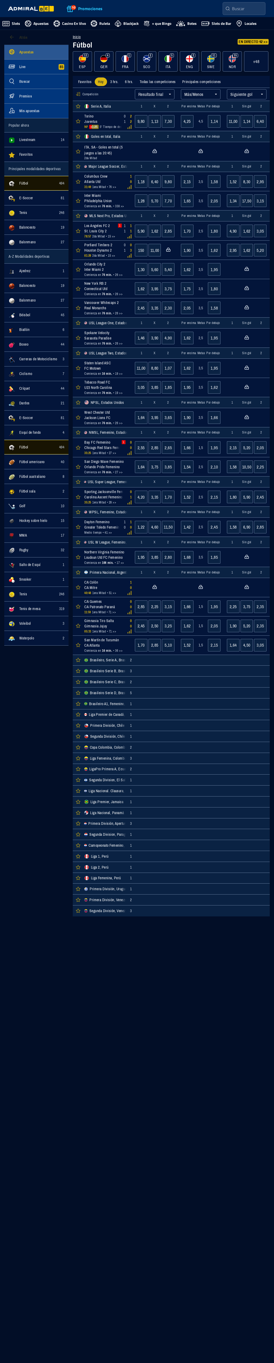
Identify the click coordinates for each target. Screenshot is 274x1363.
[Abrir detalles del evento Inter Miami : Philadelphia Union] (106, 200)
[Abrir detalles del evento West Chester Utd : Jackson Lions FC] (106, 417)
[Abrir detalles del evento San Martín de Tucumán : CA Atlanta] (106, 645)
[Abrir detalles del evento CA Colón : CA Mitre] (106, 587)
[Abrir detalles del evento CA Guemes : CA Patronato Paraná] (106, 606)
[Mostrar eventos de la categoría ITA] (168, 61)
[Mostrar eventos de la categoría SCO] (146, 61)
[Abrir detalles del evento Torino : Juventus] (106, 121)
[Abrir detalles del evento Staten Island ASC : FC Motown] (106, 368)
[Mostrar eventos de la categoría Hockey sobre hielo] (36, 520)
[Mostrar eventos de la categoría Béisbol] (36, 315)
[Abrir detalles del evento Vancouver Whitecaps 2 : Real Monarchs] (106, 307)
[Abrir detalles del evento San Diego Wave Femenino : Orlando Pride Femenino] (106, 466)
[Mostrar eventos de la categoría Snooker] (36, 579)
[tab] (85, 81)
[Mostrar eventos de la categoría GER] (103, 61)
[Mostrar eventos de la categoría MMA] (36, 535)
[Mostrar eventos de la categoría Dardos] (36, 403)
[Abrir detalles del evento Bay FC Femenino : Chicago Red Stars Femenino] (106, 447)
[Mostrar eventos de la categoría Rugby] (36, 550)
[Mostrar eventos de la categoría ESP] (82, 61)
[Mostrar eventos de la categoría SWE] (210, 61)
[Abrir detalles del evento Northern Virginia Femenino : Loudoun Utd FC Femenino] (106, 557)
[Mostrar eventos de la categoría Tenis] (36, 212)
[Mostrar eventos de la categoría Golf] (36, 506)
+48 (256, 61)
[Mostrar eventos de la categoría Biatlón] (36, 329)
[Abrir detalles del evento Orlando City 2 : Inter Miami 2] (106, 269)
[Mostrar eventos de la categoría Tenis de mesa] (36, 609)
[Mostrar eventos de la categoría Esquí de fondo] (36, 432)
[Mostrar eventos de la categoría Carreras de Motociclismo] (36, 359)
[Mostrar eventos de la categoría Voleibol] (36, 623)
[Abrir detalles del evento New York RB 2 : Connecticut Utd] (106, 288)
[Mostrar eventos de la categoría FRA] (125, 61)
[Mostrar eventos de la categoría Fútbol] (36, 183)
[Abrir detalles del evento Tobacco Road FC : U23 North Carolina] (106, 387)
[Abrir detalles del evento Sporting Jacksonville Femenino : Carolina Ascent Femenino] (106, 497)
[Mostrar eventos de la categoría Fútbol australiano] (36, 476)
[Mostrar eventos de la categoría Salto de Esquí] (36, 564)
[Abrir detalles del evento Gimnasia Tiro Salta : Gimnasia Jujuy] (106, 626)
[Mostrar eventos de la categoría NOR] (232, 61)
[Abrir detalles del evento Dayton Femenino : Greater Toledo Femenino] (106, 527)
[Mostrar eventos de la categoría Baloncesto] (36, 227)
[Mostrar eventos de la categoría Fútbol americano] (36, 462)
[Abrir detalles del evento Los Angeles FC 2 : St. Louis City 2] (106, 231)
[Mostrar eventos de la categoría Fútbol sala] (36, 491)
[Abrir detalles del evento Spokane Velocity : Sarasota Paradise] (106, 338)
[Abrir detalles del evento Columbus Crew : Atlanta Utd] (106, 181)
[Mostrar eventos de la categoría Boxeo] (36, 344)
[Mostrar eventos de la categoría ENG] (189, 61)
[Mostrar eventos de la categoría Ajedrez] (36, 271)
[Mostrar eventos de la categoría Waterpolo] (36, 638)
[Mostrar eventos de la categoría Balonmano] (36, 242)
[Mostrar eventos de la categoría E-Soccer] (36, 198)
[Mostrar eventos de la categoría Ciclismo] (36, 373)
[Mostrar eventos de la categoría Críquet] (36, 388)
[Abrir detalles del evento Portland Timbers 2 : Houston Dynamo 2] (106, 250)
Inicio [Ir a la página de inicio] (77, 36)
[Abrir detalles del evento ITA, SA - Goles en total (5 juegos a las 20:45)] (106, 151)
